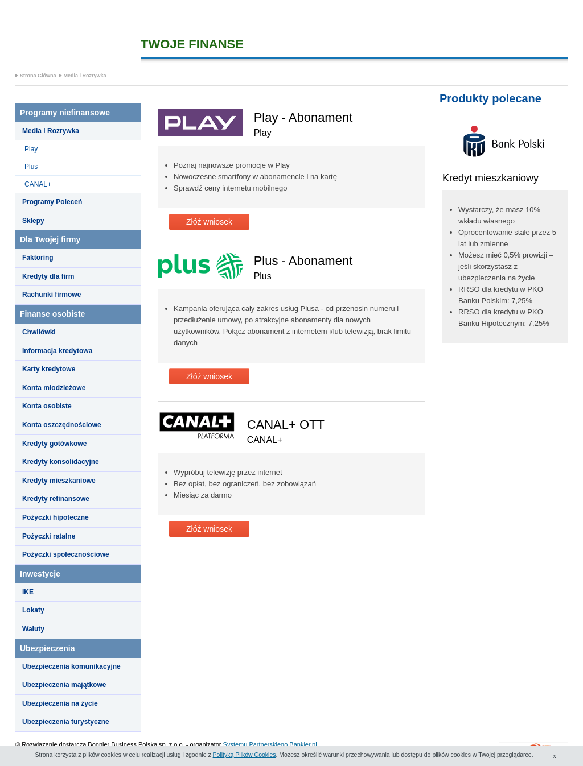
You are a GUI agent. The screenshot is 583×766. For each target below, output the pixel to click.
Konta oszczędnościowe (61, 425)
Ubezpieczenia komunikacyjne (71, 666)
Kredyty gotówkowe (54, 444)
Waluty (33, 629)
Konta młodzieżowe (53, 388)
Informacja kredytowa (57, 351)
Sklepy (33, 221)
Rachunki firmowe (51, 295)
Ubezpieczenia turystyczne (65, 722)
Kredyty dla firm (48, 276)
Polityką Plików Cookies (244, 754)
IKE (28, 592)
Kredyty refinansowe (55, 499)
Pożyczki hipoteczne (55, 517)
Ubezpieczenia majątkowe (64, 685)
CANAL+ (37, 184)
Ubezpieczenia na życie (60, 703)
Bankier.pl (303, 744)
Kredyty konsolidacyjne (60, 462)
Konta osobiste (47, 406)
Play (31, 149)
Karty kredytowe (48, 369)
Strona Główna (38, 75)
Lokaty (33, 610)
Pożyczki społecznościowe (65, 554)
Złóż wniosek (209, 221)
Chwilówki (39, 332)
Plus (31, 167)
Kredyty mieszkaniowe (59, 481)
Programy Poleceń (52, 202)
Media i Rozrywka (85, 75)
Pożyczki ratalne (48, 536)
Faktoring (38, 258)
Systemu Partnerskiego (255, 744)
